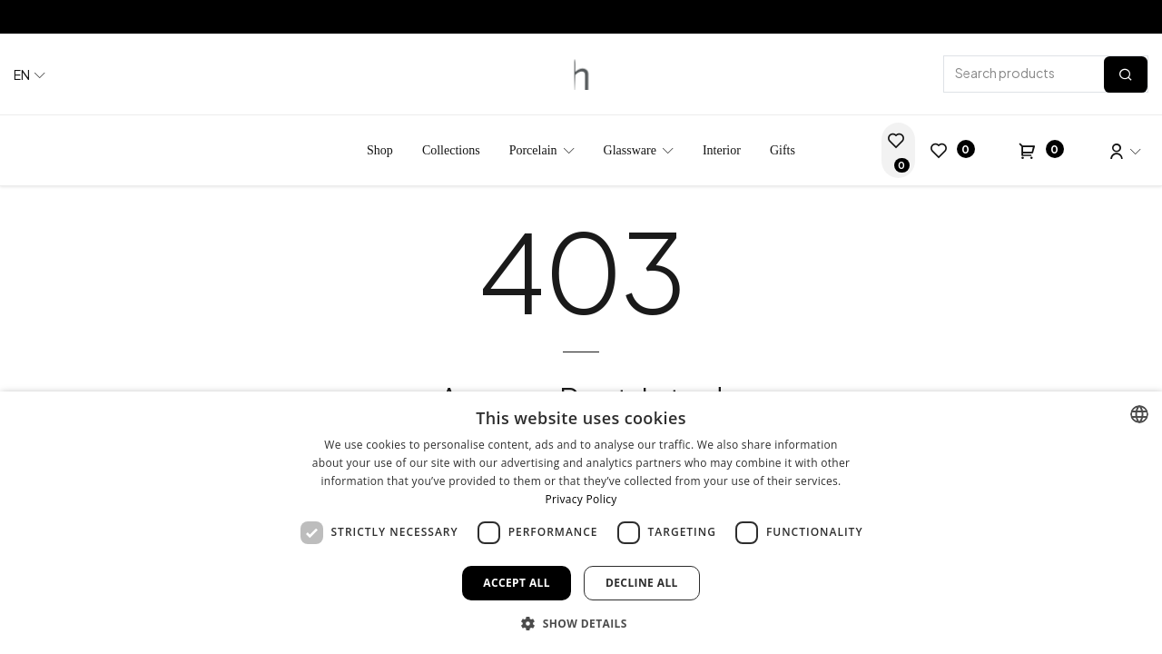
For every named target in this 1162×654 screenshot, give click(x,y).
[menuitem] (380, 150)
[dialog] (581, 522)
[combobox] (1139, 414)
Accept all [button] (516, 582)
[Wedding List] (898, 150)
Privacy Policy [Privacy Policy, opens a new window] (580, 499)
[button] (581, 623)
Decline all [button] (642, 582)
